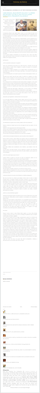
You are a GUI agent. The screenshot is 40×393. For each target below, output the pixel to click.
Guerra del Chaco (8, 272)
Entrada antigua (34, 306)
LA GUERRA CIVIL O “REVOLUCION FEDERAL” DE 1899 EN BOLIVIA (16, 344)
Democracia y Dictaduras (9, 372)
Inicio (21, 306)
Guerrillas (32, 378)
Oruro (21, 383)
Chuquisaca (11, 371)
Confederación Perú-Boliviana (30, 371)
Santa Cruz (34, 384)
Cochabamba (19, 371)
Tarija (6, 386)
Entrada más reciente (7, 306)
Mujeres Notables (11, 383)
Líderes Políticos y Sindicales (14, 381)
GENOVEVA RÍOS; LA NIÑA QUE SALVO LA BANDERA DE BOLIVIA (16, 313)
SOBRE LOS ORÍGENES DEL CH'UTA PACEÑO (12, 367)
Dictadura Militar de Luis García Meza (11, 374)
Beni (4, 371)
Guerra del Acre (16, 377)
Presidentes (6, 384)
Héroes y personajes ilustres (12, 380)
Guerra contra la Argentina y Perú (22, 375)
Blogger (28, 387)
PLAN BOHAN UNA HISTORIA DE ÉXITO (11, 319)
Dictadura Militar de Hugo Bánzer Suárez (26, 372)
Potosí (32, 383)
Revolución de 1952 (25, 384)
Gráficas (10, 375)
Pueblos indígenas (15, 384)
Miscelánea (33, 381)
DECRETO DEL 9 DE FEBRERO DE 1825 (11, 362)
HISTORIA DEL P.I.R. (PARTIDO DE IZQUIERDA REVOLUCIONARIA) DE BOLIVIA (18, 356)
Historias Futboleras (30, 380)
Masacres (24, 381)
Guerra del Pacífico (8, 378)
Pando (26, 383)
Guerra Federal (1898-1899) (22, 378)
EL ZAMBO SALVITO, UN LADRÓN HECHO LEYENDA (13, 331)
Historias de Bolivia (20, 2)
